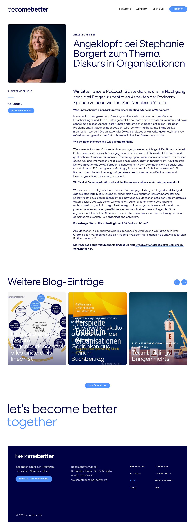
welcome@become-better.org (89, 480)
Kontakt (178, 9)
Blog (133, 480)
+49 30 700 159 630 (82, 475)
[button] (177, 282)
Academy (142, 9)
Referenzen (137, 466)
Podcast (135, 473)
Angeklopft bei (84, 34)
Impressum (161, 466)
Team (133, 487)
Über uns (158, 9)
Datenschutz (163, 473)
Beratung (125, 9)
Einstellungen (164, 480)
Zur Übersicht (97, 386)
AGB (157, 487)
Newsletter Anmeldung (34, 479)
